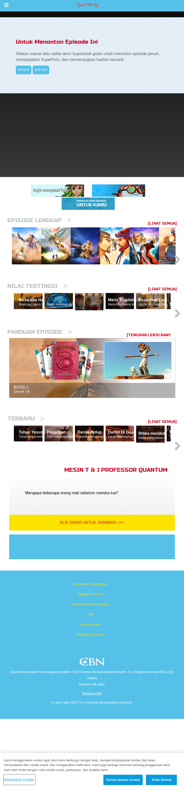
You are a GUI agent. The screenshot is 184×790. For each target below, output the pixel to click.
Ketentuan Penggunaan (90, 655)
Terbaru (25, 466)
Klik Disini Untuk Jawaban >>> (92, 594)
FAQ (90, 685)
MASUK (23, 70)
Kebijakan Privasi (90, 665)
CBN (92, 734)
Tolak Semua (161, 780)
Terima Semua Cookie (123, 780)
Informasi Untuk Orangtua (90, 675)
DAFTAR (41, 70)
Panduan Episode (39, 380)
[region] (92, 771)
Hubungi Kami (90, 695)
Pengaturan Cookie (90, 706)
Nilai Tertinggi (37, 311)
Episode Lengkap (39, 220)
